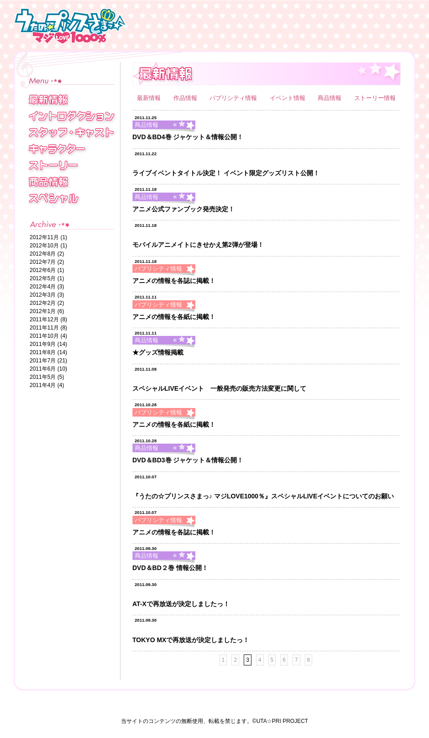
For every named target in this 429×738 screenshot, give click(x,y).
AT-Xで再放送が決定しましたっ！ (181, 603)
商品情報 (330, 97)
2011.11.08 (146, 369)
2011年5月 (43, 377)
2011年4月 (43, 385)
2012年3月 (43, 295)
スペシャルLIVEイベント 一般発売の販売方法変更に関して (219, 388)
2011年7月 (43, 360)
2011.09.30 (146, 548)
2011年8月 (43, 352)
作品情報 (186, 97)
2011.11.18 (146, 189)
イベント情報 (288, 97)
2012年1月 (43, 311)
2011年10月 (44, 336)
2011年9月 (43, 344)
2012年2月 (43, 303)
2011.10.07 (146, 476)
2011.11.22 (146, 153)
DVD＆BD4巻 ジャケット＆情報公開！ (187, 137)
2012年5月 (43, 278)
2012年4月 (43, 286)
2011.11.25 (146, 117)
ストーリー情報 (375, 97)
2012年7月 (43, 262)
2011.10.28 (146, 404)
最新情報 (149, 97)
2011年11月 (44, 328)
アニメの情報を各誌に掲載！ (173, 280)
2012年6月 (43, 270)
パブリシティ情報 (234, 97)
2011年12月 (44, 319)
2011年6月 (43, 369)
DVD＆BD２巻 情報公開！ (170, 567)
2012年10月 (44, 245)
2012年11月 (44, 237)
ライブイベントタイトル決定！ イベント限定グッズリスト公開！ (225, 173)
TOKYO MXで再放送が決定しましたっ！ (190, 640)
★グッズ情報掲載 (157, 352)
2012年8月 (43, 254)
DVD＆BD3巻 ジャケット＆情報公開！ (187, 460)
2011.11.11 (146, 296)
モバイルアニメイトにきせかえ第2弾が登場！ (198, 244)
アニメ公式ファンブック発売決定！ (183, 209)
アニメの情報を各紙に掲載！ (173, 316)
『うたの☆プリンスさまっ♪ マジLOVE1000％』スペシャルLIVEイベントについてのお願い (263, 496)
